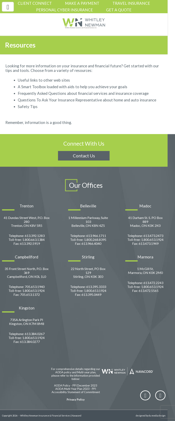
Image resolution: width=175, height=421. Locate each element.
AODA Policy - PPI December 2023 (75, 385)
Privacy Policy (76, 399)
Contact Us (84, 155)
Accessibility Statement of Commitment (76, 392)
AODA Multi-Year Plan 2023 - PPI (75, 388)
